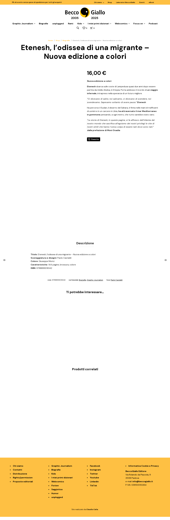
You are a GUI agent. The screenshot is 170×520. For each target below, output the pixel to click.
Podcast (153, 23)
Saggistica (56, 492)
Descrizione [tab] (85, 247)
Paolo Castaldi (116, 283)
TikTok (93, 488)
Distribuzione (20, 477)
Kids (79, 23)
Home (50, 41)
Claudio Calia (92, 513)
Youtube (94, 481)
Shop (110, 2)
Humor (55, 496)
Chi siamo (98, 2)
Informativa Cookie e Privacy (143, 469)
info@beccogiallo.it (142, 484)
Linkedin (94, 484)
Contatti (17, 473)
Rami (70, 23)
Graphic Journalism (22, 23)
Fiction (55, 488)
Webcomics (121, 23)
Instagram (95, 473)
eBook (151, 2)
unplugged (58, 23)
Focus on (138, 23)
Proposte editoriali (23, 484)
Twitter (94, 477)
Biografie (43, 23)
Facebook (95, 469)
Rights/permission (23, 481)
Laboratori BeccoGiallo (125, 2)
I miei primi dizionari (98, 23)
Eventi (141, 2)
